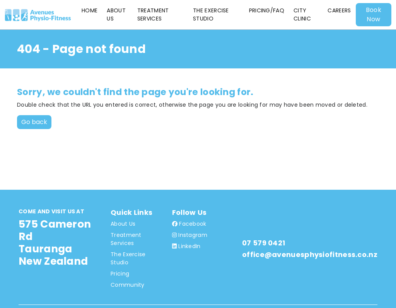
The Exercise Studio (211, 14)
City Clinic (302, 14)
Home (89, 10)
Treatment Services (153, 14)
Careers (339, 10)
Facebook (189, 224)
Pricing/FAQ (266, 10)
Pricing (120, 273)
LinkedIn (186, 246)
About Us (116, 14)
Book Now (373, 14)
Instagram (189, 235)
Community (128, 285)
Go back (34, 121)
